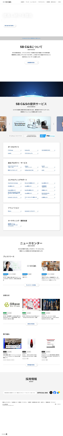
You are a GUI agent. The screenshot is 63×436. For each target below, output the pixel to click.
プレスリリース (6, 288)
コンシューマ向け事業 (12, 288)
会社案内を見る (31, 62)
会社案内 (22, 2)
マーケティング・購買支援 (17, 235)
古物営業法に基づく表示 (36, 431)
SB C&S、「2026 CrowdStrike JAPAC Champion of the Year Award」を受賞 (29, 370)
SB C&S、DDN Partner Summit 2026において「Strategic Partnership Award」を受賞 (30, 331)
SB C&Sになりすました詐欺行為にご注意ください (31, 38)
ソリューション (13, 222)
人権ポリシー (43, 431)
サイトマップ (53, 431)
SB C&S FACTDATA (9, 25)
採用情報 (48, 2)
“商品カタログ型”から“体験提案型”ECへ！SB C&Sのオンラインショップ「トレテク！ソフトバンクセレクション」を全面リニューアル (50, 293)
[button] (1, 20)
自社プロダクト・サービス (17, 177)
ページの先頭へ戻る (58, 433)
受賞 (27, 373)
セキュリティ (8, 374)
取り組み (5, 366)
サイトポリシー (24, 431)
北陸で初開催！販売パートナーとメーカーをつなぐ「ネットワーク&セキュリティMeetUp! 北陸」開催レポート (12, 371)
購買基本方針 (48, 431)
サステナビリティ (41, 2)
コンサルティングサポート (17, 194)
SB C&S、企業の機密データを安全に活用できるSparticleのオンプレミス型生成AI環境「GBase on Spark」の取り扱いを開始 (12, 332)
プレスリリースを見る (31, 299)
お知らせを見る (31, 338)
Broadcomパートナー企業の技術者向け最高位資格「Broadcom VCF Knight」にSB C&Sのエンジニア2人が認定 (51, 371)
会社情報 (30, 288)
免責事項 (29, 431)
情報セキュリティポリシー (7, 431)
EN (60, 1)
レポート (13, 374)
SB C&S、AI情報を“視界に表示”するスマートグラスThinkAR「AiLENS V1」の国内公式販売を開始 (12, 293)
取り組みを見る (31, 379)
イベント (5, 374)
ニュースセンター (33, 2)
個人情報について (14, 431)
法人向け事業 (9, 327)
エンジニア (24, 373)
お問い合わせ (53, 2)
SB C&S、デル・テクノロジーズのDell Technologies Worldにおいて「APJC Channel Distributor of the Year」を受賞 (50, 332)
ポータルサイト (13, 161)
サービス (27, 2)
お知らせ (5, 327)
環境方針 (19, 431)
